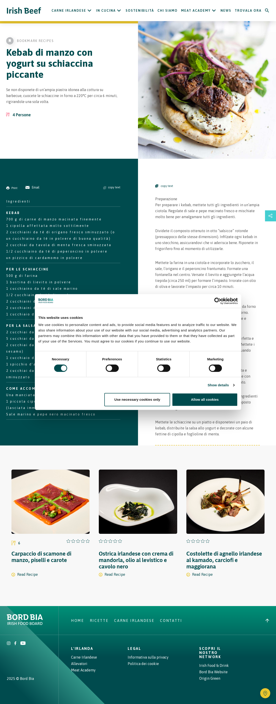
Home (77, 620)
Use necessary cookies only (137, 399)
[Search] (267, 10)
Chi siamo (167, 10)
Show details (218, 385)
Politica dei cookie (143, 664)
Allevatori (79, 664)
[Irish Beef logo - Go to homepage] (24, 11)
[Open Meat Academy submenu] (214, 11)
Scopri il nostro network (210, 652)
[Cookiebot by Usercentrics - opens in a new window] (218, 301)
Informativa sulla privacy (148, 657)
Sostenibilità (140, 10)
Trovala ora (248, 10)
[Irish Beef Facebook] (15, 644)
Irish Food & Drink (214, 665)
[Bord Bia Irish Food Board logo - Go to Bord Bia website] (25, 624)
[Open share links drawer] (270, 215)
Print (11, 188)
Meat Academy (196, 10)
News (226, 10)
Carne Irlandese (69, 10)
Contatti (171, 620)
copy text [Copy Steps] (164, 186)
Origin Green (209, 678)
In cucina (106, 10)
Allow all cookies (205, 399)
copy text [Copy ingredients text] (111, 187)
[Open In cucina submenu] (119, 11)
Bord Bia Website (213, 672)
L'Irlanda (82, 648)
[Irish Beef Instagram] (9, 644)
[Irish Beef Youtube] (22, 644)
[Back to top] (267, 620)
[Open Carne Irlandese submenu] (89, 11)
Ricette (99, 620)
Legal (134, 648)
